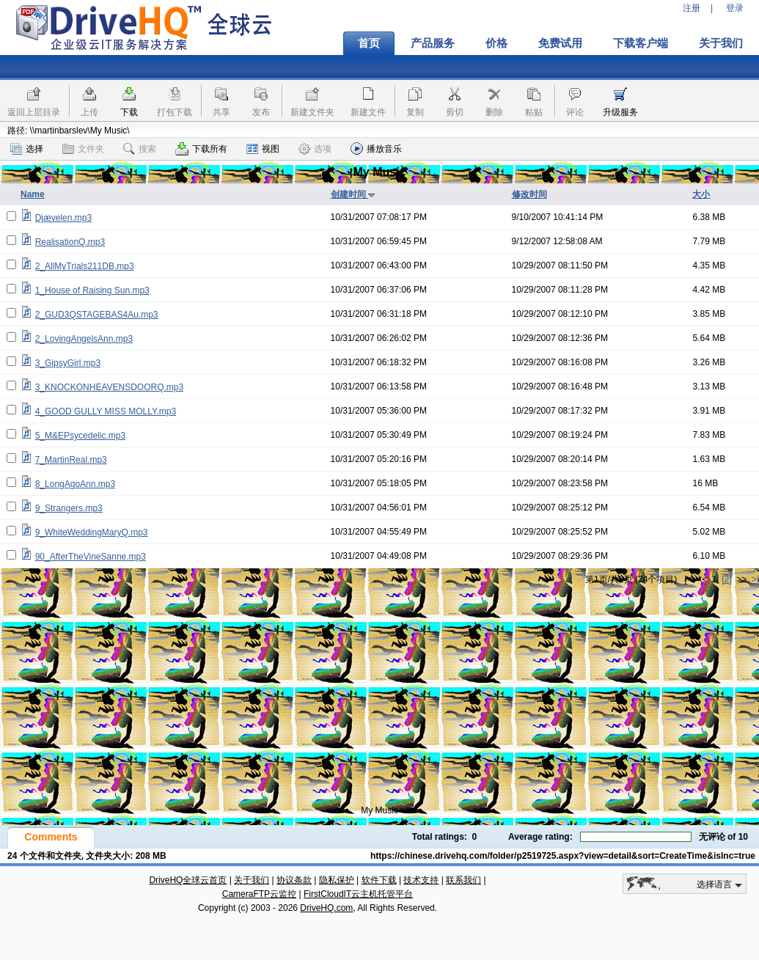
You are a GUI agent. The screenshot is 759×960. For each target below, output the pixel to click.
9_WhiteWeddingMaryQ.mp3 (91, 532)
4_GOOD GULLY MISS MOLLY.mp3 (106, 411)
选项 (314, 149)
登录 (735, 8)
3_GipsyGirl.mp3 (67, 363)
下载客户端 (640, 43)
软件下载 (379, 880)
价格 (496, 43)
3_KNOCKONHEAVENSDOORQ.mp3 (109, 387)
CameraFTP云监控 (259, 894)
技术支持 (421, 880)
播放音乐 (376, 148)
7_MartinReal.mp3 (71, 460)
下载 (129, 112)
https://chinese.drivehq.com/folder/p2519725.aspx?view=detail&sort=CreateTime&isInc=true (562, 856)
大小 (701, 194)
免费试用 (560, 43)
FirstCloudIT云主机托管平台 (358, 894)
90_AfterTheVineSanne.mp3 (90, 557)
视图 (262, 149)
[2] (726, 579)
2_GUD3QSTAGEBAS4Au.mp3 (96, 314)
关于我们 (721, 43)
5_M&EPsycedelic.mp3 (80, 435)
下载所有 (201, 148)
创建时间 (353, 194)
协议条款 (294, 880)
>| (755, 579)
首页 (369, 43)
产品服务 (433, 43)
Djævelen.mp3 (63, 218)
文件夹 (83, 149)
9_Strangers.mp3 (69, 508)
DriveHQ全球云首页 (188, 880)
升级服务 (620, 112)
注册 (691, 8)
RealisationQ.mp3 (70, 242)
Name (33, 194)
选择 (26, 149)
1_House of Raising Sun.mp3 (92, 290)
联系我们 (463, 880)
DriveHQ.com (326, 908)
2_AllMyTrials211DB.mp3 (84, 266)
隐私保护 (336, 880)
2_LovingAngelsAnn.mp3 (84, 339)
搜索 (139, 149)
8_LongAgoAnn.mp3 (75, 484)
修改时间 (529, 194)
